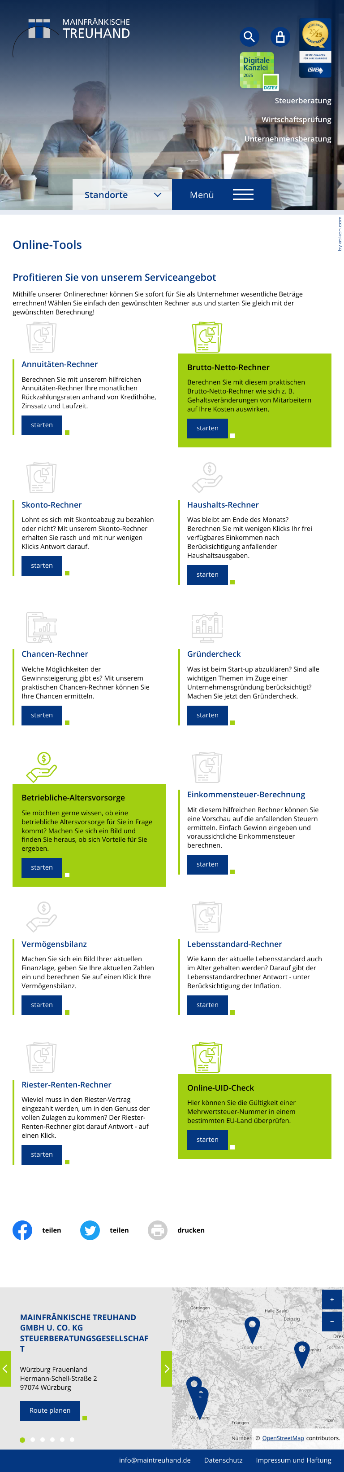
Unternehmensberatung (287, 139)
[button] (42, 425)
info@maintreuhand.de (155, 1460)
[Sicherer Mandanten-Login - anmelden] (280, 37)
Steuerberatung (303, 101)
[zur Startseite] (73, 39)
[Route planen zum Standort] (50, 1411)
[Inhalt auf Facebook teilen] (46, 1230)
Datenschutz (223, 1460)
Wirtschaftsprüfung (296, 119)
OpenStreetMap (283, 1438)
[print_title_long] (186, 1230)
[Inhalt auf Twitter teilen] (114, 1230)
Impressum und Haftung (293, 1460)
